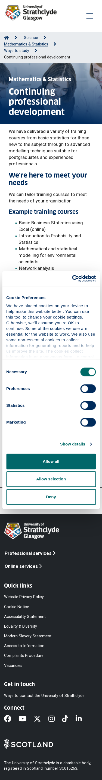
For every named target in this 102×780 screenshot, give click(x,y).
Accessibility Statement (25, 616)
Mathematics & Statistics (26, 44)
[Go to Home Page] (6, 37)
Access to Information (24, 646)
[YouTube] (26, 719)
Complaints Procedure (24, 655)
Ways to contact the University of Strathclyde (44, 695)
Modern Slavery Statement (27, 636)
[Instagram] (55, 719)
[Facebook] (11, 719)
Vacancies (13, 665)
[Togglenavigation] (90, 16)
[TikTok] (69, 719)
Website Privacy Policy (24, 597)
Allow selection (51, 479)
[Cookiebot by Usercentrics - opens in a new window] (73, 278)
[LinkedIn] (82, 719)
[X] (41, 719)
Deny (51, 496)
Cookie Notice (16, 606)
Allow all (51, 461)
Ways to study (16, 50)
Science (31, 37)
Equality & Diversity (20, 626)
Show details (72, 444)
